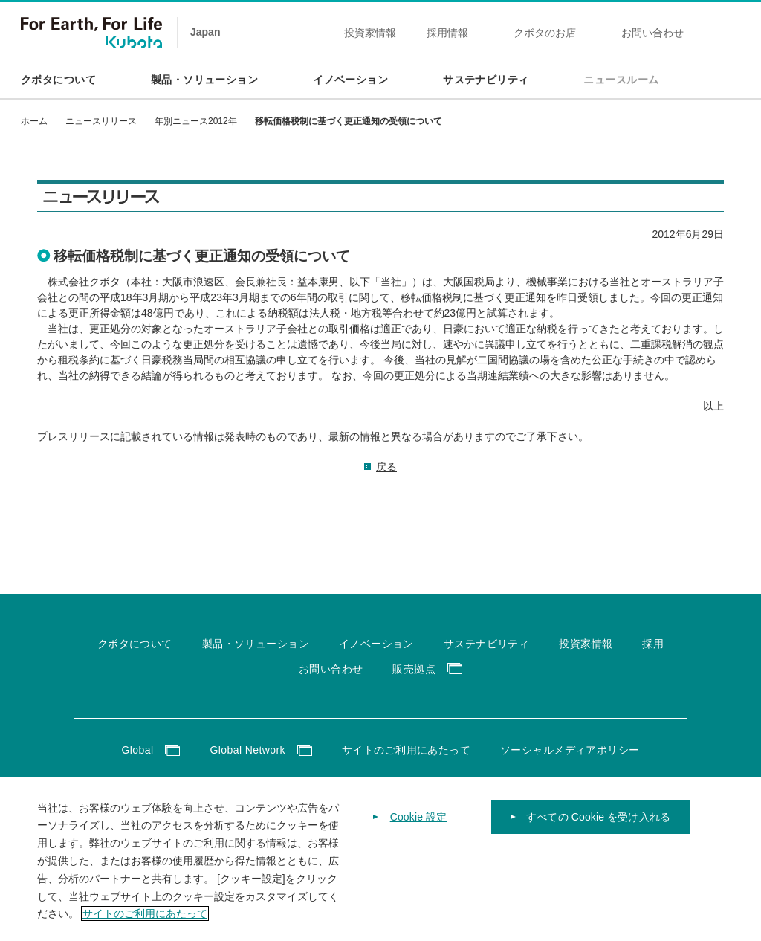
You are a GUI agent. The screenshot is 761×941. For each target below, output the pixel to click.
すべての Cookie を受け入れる (598, 836)
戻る (386, 467)
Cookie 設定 (418, 836)
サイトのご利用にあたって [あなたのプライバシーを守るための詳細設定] (144, 934)
